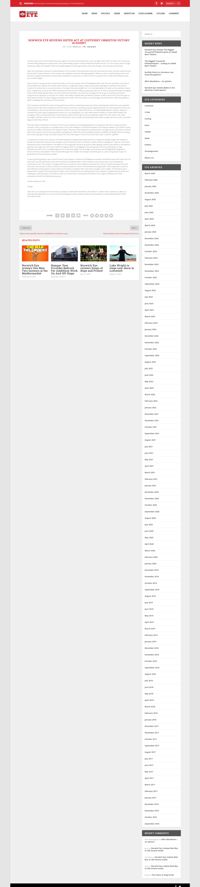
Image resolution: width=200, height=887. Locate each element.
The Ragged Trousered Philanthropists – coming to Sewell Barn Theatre (160, 61)
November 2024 (152, 242)
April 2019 (149, 619)
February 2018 (151, 710)
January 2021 (150, 483)
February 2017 (151, 788)
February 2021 (151, 476)
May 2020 (149, 535)
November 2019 (152, 574)
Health (148, 129)
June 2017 (149, 762)
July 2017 (149, 756)
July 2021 (149, 444)
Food (147, 123)
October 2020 (151, 502)
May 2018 (149, 691)
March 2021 (150, 470)
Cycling (160, 15)
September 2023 (152, 281)
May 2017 (149, 769)
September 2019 (152, 587)
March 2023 (150, 314)
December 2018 (152, 645)
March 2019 (150, 626)
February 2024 (151, 255)
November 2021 (152, 418)
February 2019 (151, 632)
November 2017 (152, 730)
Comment (174, 15)
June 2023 (149, 301)
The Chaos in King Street (163, 872)
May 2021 (149, 457)
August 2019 (150, 593)
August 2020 (150, 515)
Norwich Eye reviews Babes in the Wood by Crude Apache (160, 86)
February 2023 (151, 320)
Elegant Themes (37, 884)
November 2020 (152, 496)
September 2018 (152, 665)
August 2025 (150, 197)
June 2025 (149, 210)
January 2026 (150, 184)
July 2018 (149, 678)
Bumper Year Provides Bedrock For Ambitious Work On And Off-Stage (64, 266)
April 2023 (149, 307)
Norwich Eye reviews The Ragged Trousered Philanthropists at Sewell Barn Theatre (161, 49)
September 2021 (152, 431)
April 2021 (149, 463)
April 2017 (149, 775)
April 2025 (149, 216)
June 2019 (149, 606)
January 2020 (150, 561)
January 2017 (150, 795)
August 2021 (150, 437)
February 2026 (151, 177)
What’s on (129, 15)
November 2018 (152, 652)
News (94, 15)
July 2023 (149, 294)
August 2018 (150, 671)
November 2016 (152, 808)
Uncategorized (151, 148)
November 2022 (152, 340)
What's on (77, 44)
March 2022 (150, 392)
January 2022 (150, 405)
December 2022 (152, 333)
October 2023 (151, 275)
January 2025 (150, 229)
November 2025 (152, 190)
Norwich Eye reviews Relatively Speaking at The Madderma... (59, 3)
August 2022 (150, 359)
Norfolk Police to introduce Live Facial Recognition (159, 70)
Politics (105, 15)
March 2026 (150, 171)
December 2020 (152, 489)
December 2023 (152, 262)
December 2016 (152, 801)
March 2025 (150, 223)
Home (85, 15)
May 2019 (149, 613)
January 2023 (150, 327)
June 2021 (149, 450)
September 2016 (152, 821)
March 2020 (150, 548)
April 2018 (149, 697)
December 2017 (152, 723)
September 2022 (152, 353)
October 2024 (151, 249)
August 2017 (150, 749)
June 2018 (149, 684)
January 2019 (150, 639)
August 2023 (150, 288)
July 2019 (149, 600)
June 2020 (149, 528)
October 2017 (151, 736)
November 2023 (152, 268)
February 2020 (151, 554)
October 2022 (151, 346)
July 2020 (149, 522)
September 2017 (152, 743)
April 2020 (149, 541)
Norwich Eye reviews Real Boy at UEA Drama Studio (161, 846)
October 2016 (151, 814)
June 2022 (149, 372)
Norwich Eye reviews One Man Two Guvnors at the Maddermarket (35, 266)
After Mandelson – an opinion (158, 78)
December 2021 (152, 411)
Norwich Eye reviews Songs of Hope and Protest (91, 265)
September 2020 (152, 509)
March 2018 (150, 704)
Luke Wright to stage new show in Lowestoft (122, 265)
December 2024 (152, 236)
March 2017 (150, 782)
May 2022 (149, 379)
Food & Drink (145, 15)
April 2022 (149, 385)
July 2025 (149, 203)
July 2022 (149, 366)
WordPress (62, 884)
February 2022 (151, 398)
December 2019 (152, 567)
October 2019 (151, 580)
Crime (117, 15)
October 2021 (151, 424)
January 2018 (150, 717)
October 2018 (151, 658)
